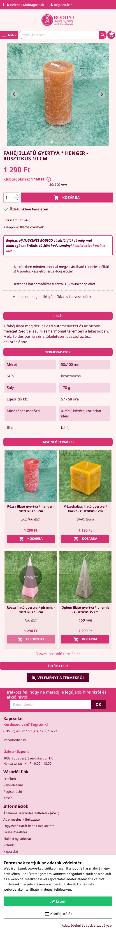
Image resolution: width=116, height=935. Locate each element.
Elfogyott (30, 639)
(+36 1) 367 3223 (45, 731)
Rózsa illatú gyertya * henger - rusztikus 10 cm (30, 508)
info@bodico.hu (15, 740)
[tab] (51, 142)
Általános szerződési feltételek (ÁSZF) (31, 813)
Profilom (9, 778)
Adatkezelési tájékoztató (21, 819)
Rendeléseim (13, 785)
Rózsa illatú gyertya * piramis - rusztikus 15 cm (31, 609)
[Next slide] (101, 94)
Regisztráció (12, 791)
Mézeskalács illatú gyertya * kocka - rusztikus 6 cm (85, 508)
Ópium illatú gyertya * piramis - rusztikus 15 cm (85, 609)
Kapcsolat (10, 851)
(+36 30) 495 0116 (16, 731)
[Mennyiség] (8, 197)
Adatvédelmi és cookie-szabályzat (87, 925)
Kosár (7, 798)
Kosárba (67, 198)
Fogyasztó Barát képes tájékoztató (28, 826)
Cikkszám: (10, 220)
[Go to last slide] (14, 94)
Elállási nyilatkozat (17, 838)
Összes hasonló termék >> (58, 653)
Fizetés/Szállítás (15, 832)
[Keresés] (63, 35)
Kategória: (11, 227)
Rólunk (8, 845)
